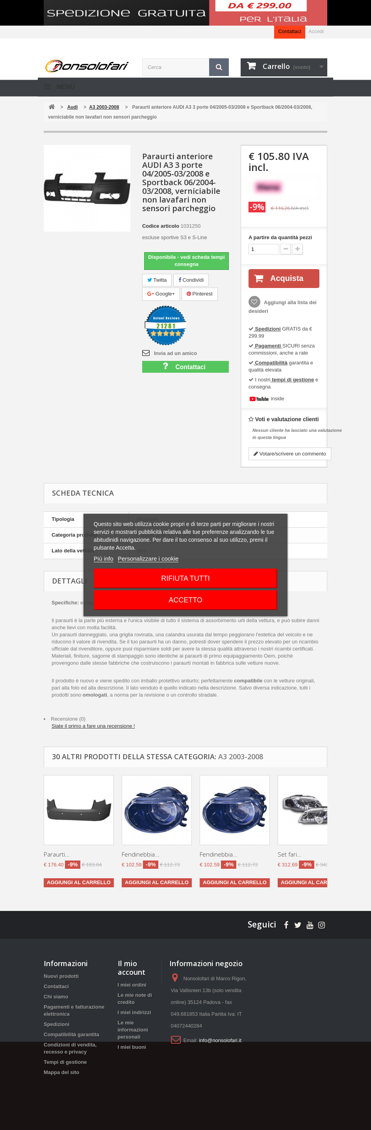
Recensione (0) (68, 719)
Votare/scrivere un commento (290, 454)
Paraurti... (57, 854)
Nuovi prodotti (61, 976)
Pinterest (200, 294)
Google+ (161, 294)
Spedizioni (56, 1024)
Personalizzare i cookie (148, 558)
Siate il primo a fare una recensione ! (93, 726)
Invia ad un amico (175, 353)
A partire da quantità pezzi (280, 237)
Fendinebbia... (141, 854)
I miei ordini (132, 985)
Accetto (185, 600)
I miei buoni (132, 1047)
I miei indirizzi (134, 1012)
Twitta (157, 280)
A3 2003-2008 (240, 756)
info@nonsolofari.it (220, 1040)
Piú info (103, 558)
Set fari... (290, 854)
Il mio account (131, 968)
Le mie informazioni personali (133, 1030)
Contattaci (289, 31)
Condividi (191, 280)
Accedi (316, 31)
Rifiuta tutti (185, 578)
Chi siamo (56, 997)
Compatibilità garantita (71, 1034)
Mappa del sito (61, 1072)
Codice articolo (160, 226)
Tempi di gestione (65, 1062)
